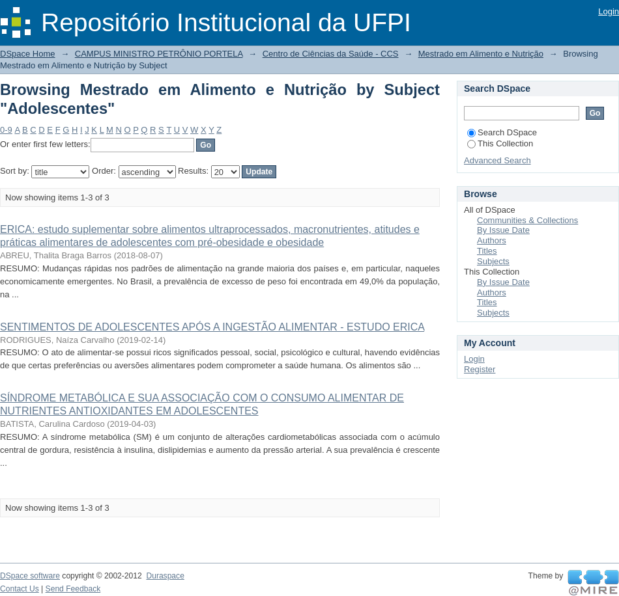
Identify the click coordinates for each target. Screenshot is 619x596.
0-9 (6, 130)
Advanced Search (497, 160)
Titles (487, 251)
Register (479, 369)
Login (608, 11)
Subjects (493, 261)
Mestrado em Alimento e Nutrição (480, 54)
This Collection (500, 143)
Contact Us (19, 588)
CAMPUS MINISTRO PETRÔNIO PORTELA (159, 54)
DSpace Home (27, 54)
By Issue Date (503, 230)
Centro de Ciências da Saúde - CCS (331, 54)
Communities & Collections (527, 220)
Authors (491, 240)
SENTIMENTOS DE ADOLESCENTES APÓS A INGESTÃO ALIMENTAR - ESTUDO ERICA (212, 326)
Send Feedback (73, 588)
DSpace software (30, 575)
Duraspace (165, 575)
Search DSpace (502, 132)
